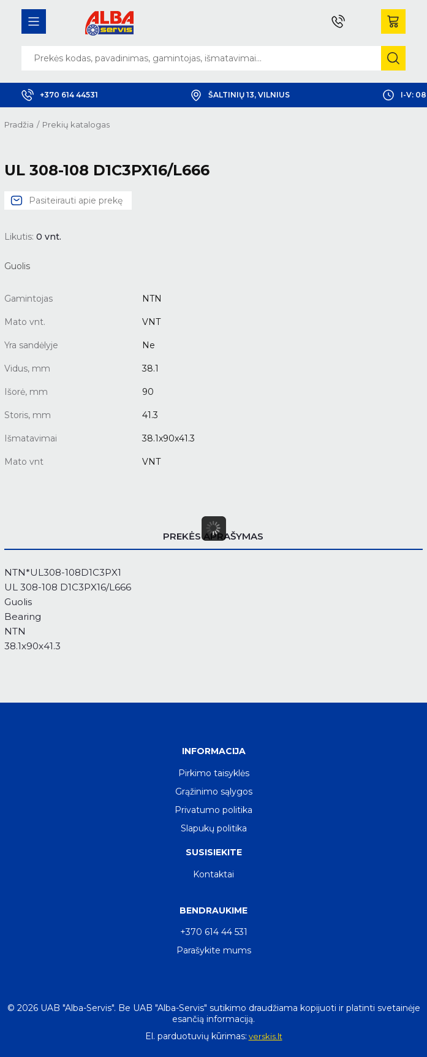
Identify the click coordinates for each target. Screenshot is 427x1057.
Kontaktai (213, 874)
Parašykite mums (213, 950)
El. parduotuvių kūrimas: (196, 1036)
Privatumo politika (213, 809)
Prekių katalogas (76, 124)
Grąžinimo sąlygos (213, 791)
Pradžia (19, 124)
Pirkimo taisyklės (213, 773)
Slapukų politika (214, 828)
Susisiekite (214, 852)
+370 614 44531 (59, 95)
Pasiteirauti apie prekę (76, 200)
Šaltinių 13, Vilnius (240, 95)
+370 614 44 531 (214, 931)
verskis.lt (265, 1036)
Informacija (214, 751)
